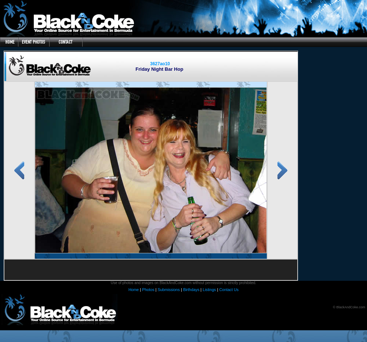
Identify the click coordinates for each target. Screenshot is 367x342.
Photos (148, 289)
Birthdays (191, 289)
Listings (209, 289)
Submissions (168, 289)
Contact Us (229, 289)
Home (133, 289)
